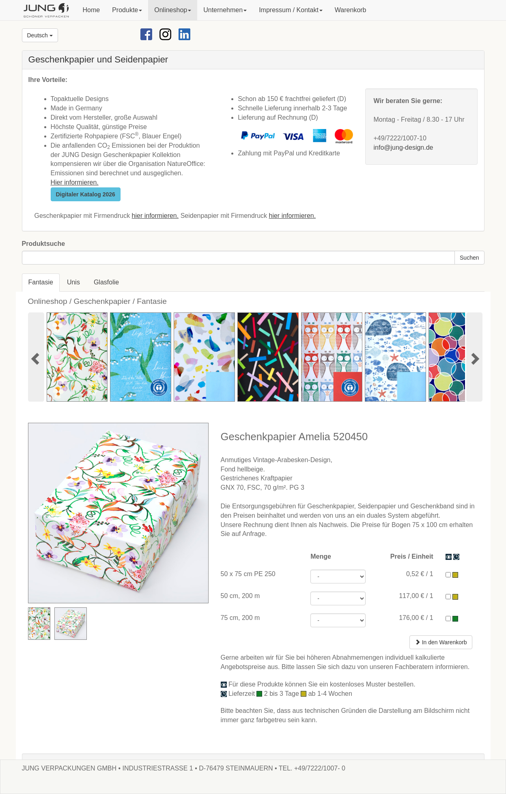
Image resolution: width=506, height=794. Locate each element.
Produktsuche (43, 243)
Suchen (469, 257)
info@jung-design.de (403, 147)
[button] (127, 10)
